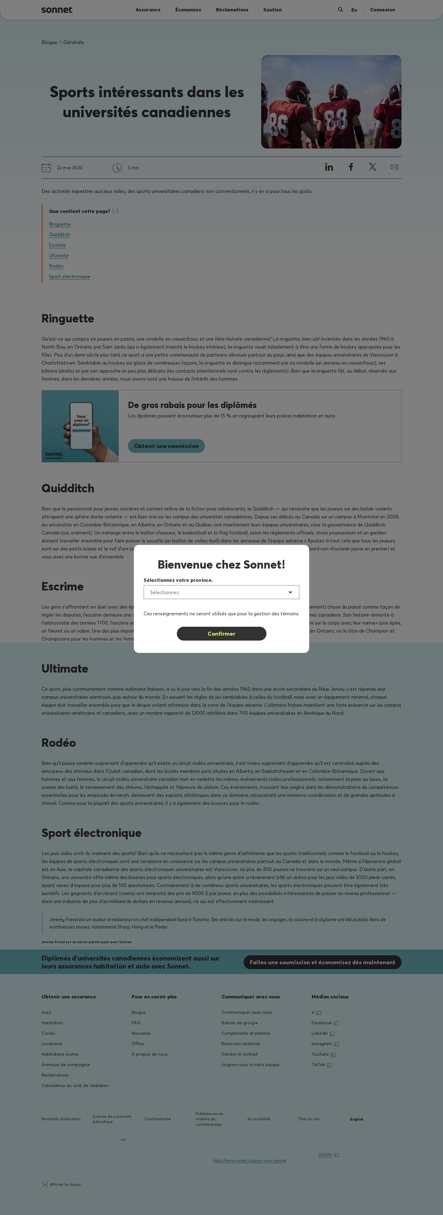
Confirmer (221, 633)
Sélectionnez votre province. (178, 580)
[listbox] (221, 592)
